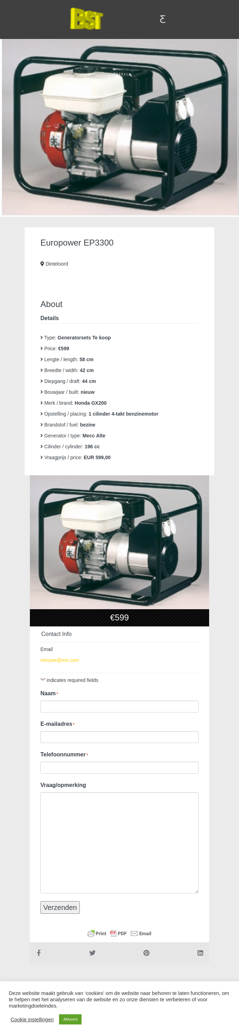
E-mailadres (57, 724)
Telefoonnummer (64, 754)
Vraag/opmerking (63, 785)
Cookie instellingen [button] (32, 1019)
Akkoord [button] (70, 1019)
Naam (49, 693)
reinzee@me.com (59, 660)
